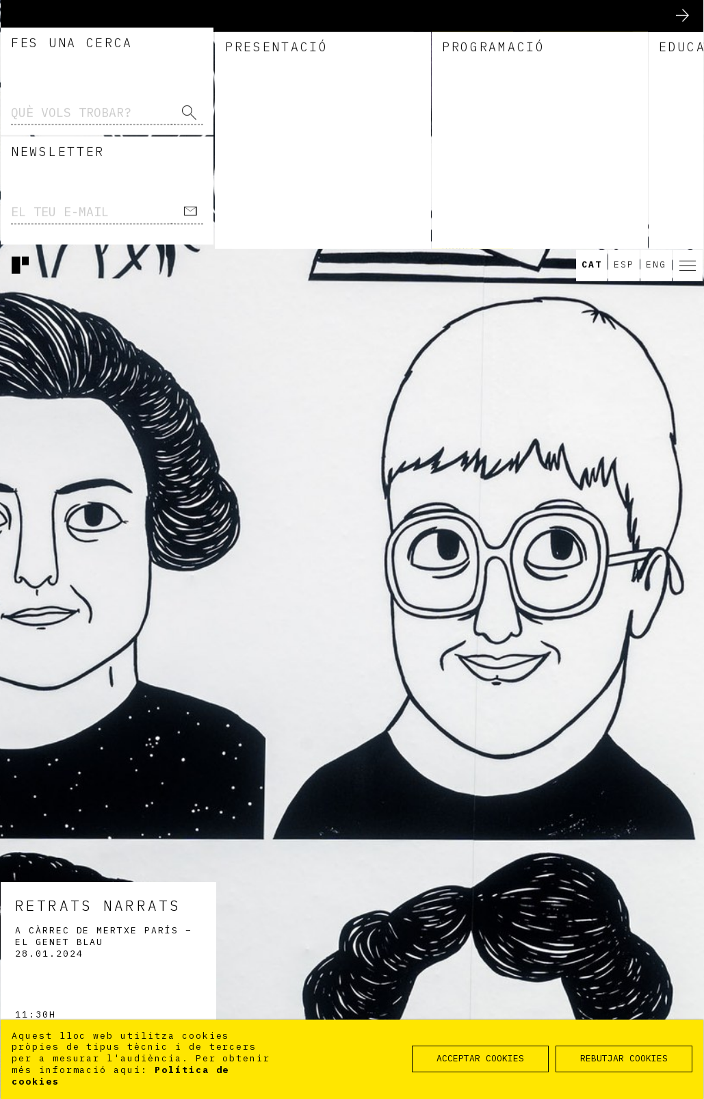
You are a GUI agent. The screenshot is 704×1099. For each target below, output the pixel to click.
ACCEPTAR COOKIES (480, 1058)
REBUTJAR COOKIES (624, 1058)
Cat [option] (592, 16)
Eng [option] (656, 16)
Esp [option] (624, 16)
